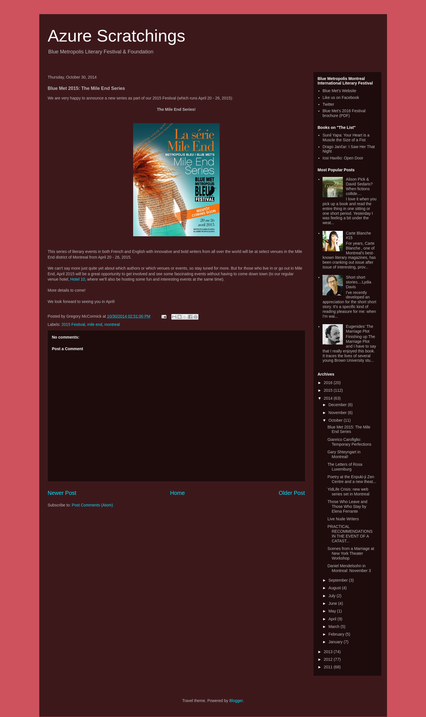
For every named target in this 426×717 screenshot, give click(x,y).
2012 (329, 659)
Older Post (292, 493)
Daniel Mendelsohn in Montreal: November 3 (349, 568)
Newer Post (62, 493)
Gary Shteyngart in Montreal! (343, 454)
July (332, 595)
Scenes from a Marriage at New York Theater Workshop (350, 553)
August (335, 588)
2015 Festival (73, 324)
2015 (329, 390)
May (332, 611)
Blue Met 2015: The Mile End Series (348, 429)
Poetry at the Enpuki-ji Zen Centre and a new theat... (351, 479)
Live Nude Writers (343, 519)
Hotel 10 (77, 279)
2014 (329, 398)
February (336, 634)
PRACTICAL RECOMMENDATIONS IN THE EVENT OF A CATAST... (349, 533)
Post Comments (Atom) (92, 505)
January (336, 642)
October (336, 420)
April (333, 619)
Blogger (236, 700)
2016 (329, 382)
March (334, 626)
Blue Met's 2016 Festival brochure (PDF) (344, 113)
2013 (329, 651)
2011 (329, 667)
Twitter (328, 104)
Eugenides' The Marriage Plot (359, 328)
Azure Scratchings (116, 35)
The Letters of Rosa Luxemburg (344, 466)
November (338, 412)
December (338, 404)
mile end (94, 324)
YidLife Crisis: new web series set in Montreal (348, 491)
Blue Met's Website (339, 90)
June (333, 603)
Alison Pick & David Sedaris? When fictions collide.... (359, 186)
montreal (112, 324)
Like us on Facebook (341, 97)
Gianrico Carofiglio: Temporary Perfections (349, 442)
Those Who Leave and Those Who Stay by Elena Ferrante (347, 506)
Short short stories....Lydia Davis (358, 282)
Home (177, 493)
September (338, 580)
